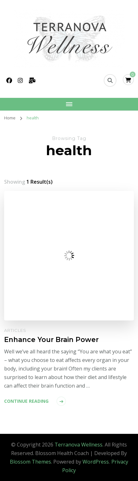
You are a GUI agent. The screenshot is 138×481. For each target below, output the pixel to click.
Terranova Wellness (78, 444)
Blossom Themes (30, 461)
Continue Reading (26, 401)
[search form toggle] (110, 80)
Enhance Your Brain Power (51, 339)
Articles (15, 330)
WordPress (95, 461)
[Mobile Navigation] (69, 104)
